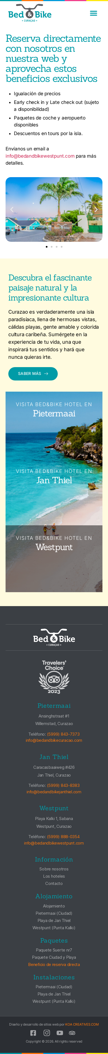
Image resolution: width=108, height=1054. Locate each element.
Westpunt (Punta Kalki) (53, 927)
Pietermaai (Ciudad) (54, 913)
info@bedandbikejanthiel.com (54, 791)
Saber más (33, 373)
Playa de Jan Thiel (54, 920)
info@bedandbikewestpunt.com (40, 156)
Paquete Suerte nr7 (54, 950)
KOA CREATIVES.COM (82, 1024)
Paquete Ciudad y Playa (54, 957)
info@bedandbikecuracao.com (54, 740)
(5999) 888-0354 (63, 836)
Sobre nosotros (53, 869)
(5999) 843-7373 (63, 734)
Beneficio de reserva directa (54, 964)
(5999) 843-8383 (63, 785)
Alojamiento (54, 906)
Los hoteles (54, 876)
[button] (93, 13)
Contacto (54, 883)
